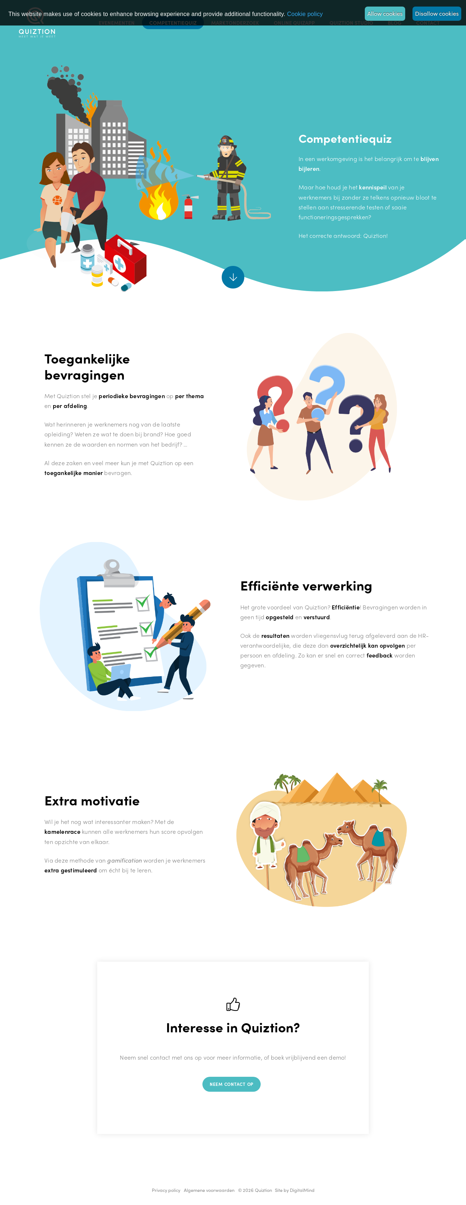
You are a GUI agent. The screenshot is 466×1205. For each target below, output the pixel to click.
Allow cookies (385, 13)
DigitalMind (302, 1189)
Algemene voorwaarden (209, 1189)
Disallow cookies (437, 13)
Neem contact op (231, 1084)
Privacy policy (166, 1189)
